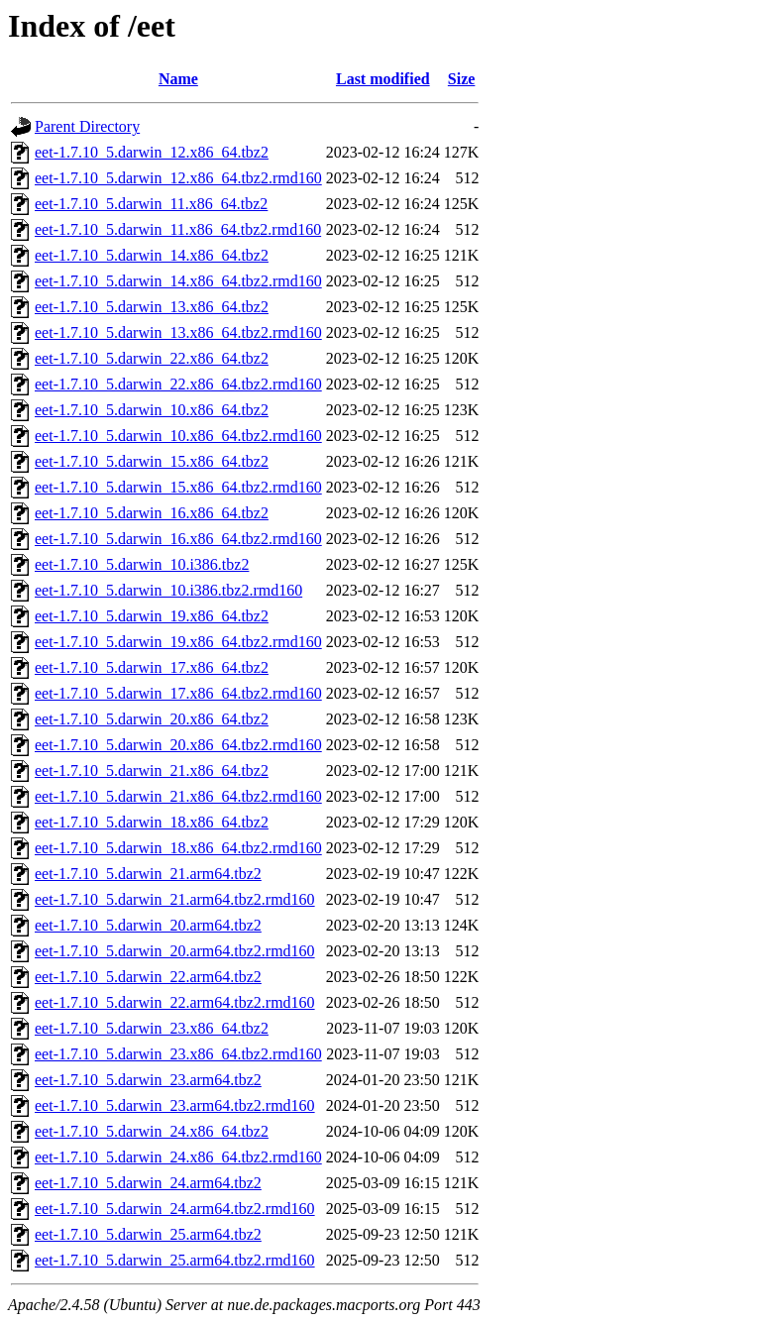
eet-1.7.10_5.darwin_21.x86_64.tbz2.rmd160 (178, 796)
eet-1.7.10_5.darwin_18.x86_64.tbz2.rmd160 (178, 847)
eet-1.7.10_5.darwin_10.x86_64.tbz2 (152, 409)
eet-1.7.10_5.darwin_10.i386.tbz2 (142, 564)
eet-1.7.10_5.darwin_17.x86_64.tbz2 (152, 667)
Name (178, 78)
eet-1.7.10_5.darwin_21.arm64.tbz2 (148, 873)
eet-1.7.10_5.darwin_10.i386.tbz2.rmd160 (168, 590)
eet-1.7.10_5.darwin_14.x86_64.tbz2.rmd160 (178, 281)
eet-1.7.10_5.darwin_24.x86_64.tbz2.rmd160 (178, 1157)
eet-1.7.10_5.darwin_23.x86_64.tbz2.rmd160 (178, 1054)
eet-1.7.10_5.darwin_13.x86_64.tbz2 (152, 306)
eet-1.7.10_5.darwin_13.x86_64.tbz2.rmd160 (178, 332)
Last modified (383, 78)
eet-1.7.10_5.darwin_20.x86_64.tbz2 (152, 719)
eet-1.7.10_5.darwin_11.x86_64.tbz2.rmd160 (178, 229)
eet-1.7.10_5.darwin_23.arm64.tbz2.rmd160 (175, 1105)
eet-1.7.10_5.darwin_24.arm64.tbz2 (148, 1182)
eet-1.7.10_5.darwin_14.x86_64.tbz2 (152, 255)
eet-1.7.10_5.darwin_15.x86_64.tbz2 (152, 461)
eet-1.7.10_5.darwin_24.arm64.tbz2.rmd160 (175, 1208)
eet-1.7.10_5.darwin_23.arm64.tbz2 (148, 1079)
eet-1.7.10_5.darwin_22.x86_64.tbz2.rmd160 (178, 384)
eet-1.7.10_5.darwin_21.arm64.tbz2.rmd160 (175, 899)
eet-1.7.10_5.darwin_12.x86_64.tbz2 (152, 152)
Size (462, 78)
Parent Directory (87, 126)
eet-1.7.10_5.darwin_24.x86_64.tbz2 (152, 1131)
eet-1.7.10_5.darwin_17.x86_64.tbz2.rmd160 (178, 693)
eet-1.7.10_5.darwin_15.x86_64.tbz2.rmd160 (178, 487)
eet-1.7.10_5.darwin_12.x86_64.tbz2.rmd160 (178, 177)
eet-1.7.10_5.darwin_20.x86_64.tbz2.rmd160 (178, 744)
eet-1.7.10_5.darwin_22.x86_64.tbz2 (152, 358)
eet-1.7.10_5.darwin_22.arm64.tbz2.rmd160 (175, 1002)
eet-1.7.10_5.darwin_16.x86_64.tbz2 (152, 512)
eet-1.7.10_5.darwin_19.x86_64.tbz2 (152, 615)
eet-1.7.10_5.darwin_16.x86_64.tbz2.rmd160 (178, 538)
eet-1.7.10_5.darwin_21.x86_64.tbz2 (152, 770)
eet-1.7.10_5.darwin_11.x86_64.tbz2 (151, 203)
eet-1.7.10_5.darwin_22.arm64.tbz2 (148, 976)
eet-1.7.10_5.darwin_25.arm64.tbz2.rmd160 (175, 1260)
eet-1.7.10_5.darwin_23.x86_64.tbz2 (152, 1028)
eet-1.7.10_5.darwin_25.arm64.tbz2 (148, 1234)
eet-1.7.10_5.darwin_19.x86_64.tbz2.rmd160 (178, 641)
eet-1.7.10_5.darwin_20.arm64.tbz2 (148, 925)
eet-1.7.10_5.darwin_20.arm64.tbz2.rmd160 (175, 950)
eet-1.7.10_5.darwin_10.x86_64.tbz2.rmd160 (178, 435)
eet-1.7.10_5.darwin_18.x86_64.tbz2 (152, 822)
